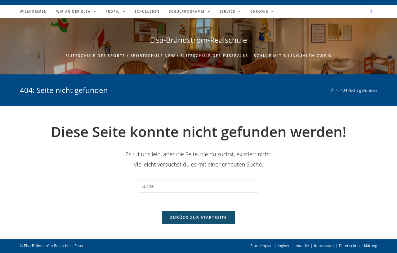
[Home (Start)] (332, 90)
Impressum (323, 245)
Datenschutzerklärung (358, 245)
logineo (284, 245)
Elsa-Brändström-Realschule (198, 40)
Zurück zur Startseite (198, 217)
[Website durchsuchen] (370, 11)
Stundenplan (261, 245)
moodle (302, 245)
